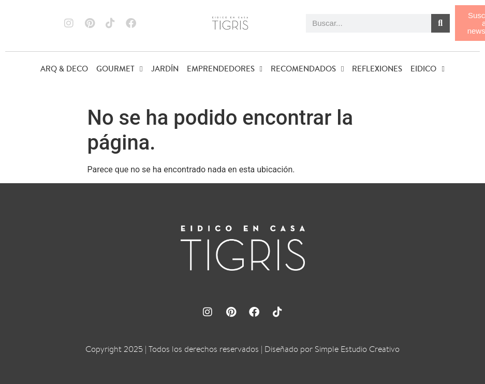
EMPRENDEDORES (224, 69)
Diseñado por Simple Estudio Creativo (332, 349)
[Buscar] (440, 23)
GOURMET (119, 69)
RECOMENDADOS (307, 69)
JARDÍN (165, 68)
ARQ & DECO (64, 68)
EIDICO (427, 69)
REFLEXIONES (377, 68)
